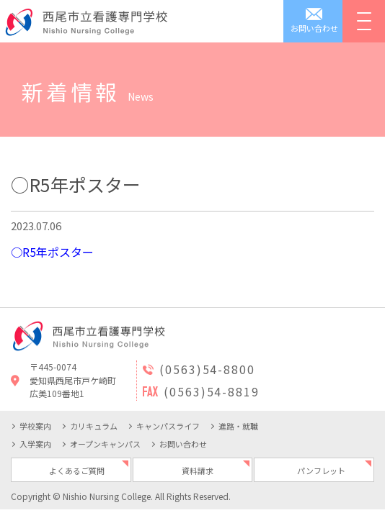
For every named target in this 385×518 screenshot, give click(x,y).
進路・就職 (238, 426)
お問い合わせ (183, 444)
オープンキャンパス (105, 444)
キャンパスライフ (168, 426)
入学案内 (35, 444)
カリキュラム (94, 426)
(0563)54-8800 (207, 369)
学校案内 (35, 426)
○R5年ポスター (52, 251)
